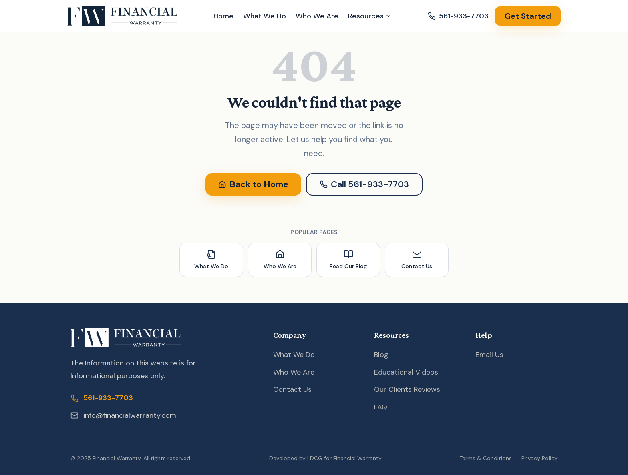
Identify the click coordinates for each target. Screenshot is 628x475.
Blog (381, 354)
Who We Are (317, 16)
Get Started (528, 16)
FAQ (380, 407)
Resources (370, 16)
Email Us (489, 354)
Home (223, 16)
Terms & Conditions (485, 458)
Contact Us (292, 389)
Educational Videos (406, 372)
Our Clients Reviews (407, 389)
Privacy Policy (539, 458)
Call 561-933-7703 (364, 184)
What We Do (264, 16)
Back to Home (253, 184)
